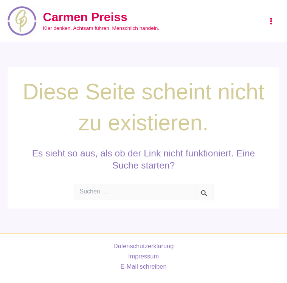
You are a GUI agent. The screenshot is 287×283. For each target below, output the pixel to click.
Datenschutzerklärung (143, 246)
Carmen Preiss (85, 17)
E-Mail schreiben (143, 266)
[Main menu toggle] (270, 21)
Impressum (143, 256)
